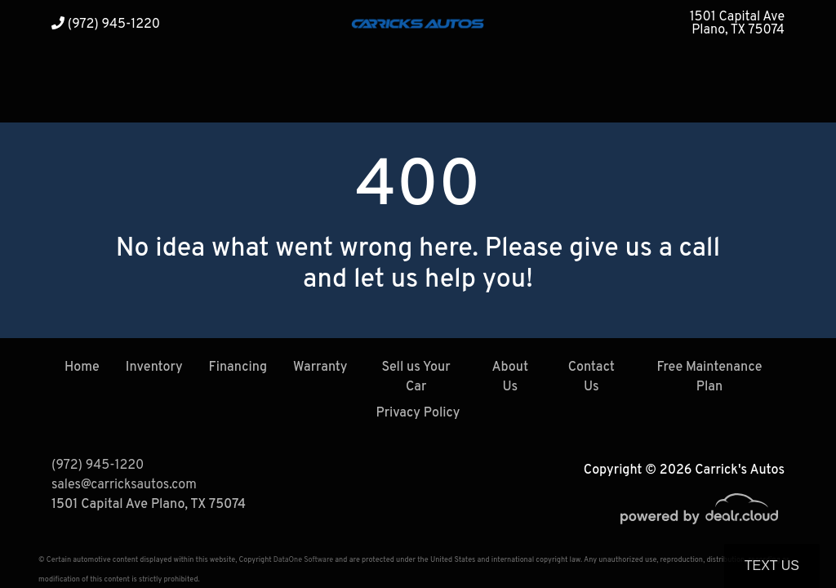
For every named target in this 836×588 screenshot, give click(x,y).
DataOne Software (303, 559)
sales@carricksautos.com (124, 485)
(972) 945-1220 (105, 24)
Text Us (772, 565)
